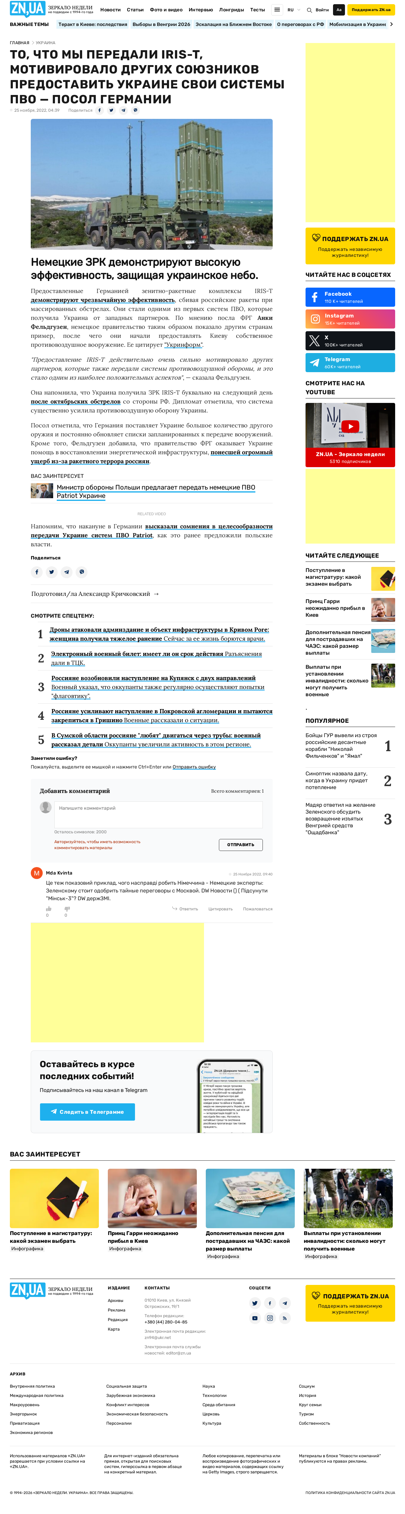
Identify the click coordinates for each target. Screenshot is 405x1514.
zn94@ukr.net (158, 1337)
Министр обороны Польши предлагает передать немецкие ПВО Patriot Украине (156, 491)
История (307, 1395)
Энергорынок (23, 1414)
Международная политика (37, 1395)
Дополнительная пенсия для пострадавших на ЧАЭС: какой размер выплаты (338, 642)
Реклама (116, 1310)
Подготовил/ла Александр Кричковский (90, 593)
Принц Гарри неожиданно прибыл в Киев (335, 608)
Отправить (240, 844)
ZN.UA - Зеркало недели (350, 454)
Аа (339, 9)
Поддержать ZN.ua (371, 9)
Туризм (306, 1414)
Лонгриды (231, 10)
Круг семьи (310, 1404)
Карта (114, 1329)
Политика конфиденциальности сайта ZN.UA (350, 1493)
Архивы (115, 1300)
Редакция (118, 1319)
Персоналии (119, 1423)
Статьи (135, 10)
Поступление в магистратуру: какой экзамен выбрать (333, 577)
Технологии (214, 1395)
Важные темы (29, 24)
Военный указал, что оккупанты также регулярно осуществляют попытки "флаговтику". (158, 687)
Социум (307, 1386)
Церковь (211, 1414)
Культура (211, 1423)
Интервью (201, 10)
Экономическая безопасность (137, 1414)
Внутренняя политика (32, 1386)
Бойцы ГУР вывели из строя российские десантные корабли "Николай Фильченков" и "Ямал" (341, 745)
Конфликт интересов (127, 1404)
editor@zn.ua (178, 1353)
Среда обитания (218, 1404)
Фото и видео (166, 10)
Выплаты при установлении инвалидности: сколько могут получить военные (337, 681)
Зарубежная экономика (130, 1395)
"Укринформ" (183, 344)
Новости (110, 10)
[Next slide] (390, 24)
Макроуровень (24, 1404)
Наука (208, 1386)
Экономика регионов (31, 1432)
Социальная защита (126, 1386)
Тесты (257, 10)
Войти (322, 10)
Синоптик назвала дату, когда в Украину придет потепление (337, 780)
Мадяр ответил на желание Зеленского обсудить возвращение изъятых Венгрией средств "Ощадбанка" (340, 819)
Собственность (314, 1423)
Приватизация (25, 1423)
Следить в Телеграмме (87, 1112)
